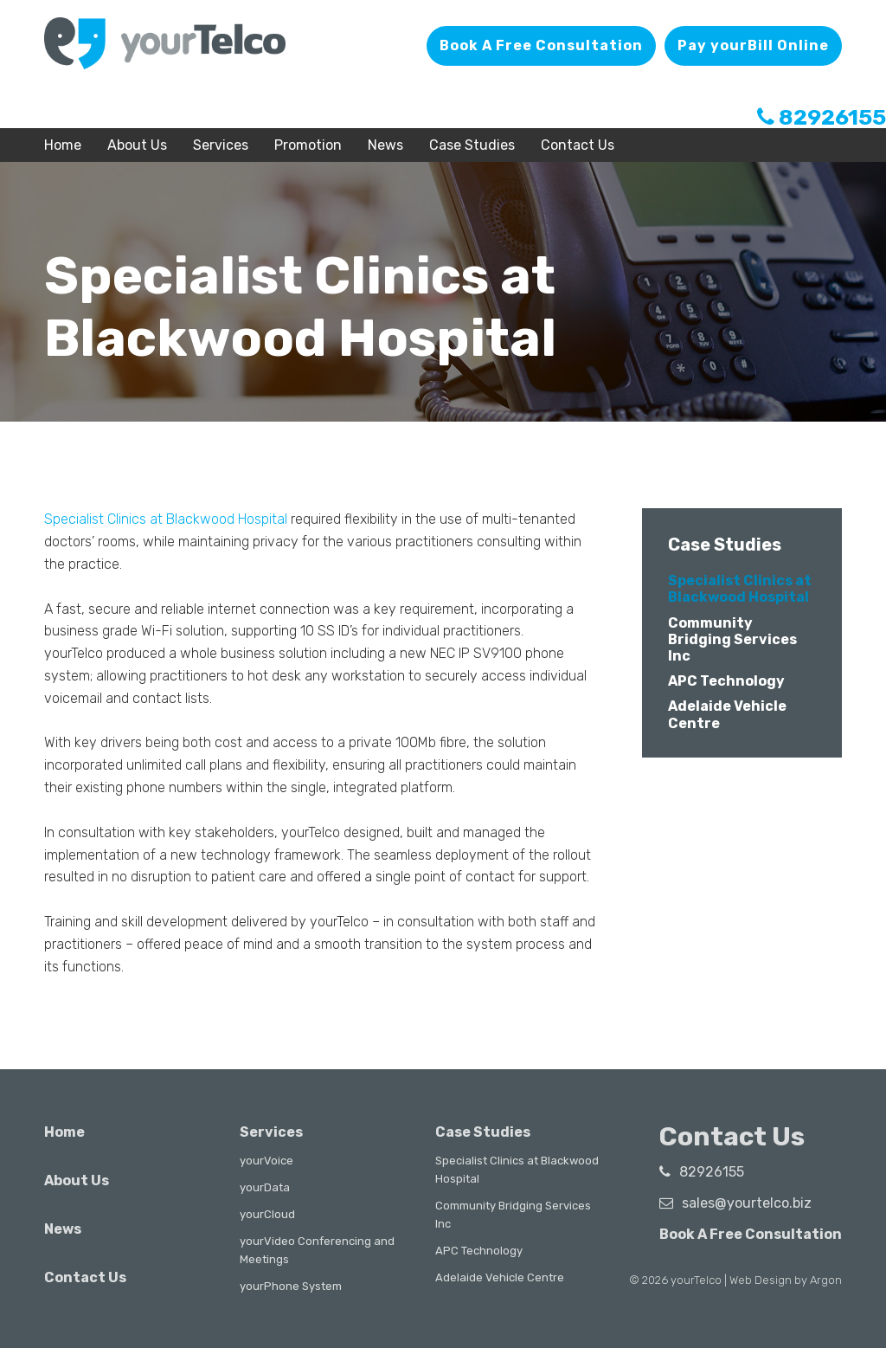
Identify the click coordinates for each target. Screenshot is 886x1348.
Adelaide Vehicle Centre (499, 1277)
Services (220, 145)
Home (62, 145)
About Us (137, 145)
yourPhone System (291, 1286)
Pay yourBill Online (753, 45)
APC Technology (726, 681)
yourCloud (267, 1214)
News (385, 145)
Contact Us (577, 145)
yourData (265, 1187)
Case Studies (472, 145)
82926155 (821, 117)
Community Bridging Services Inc (732, 639)
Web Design (760, 1280)
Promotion (308, 145)
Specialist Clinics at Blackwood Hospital (165, 519)
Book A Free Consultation (541, 45)
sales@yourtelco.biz (735, 1203)
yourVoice (266, 1160)
